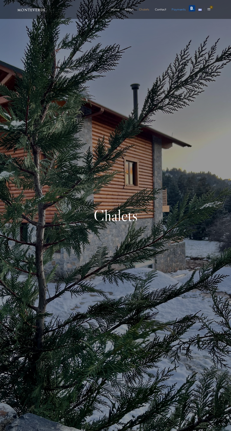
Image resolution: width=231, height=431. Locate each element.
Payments (179, 9)
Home (115, 9)
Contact (160, 9)
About (129, 9)
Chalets (144, 9)
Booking (192, 8)
